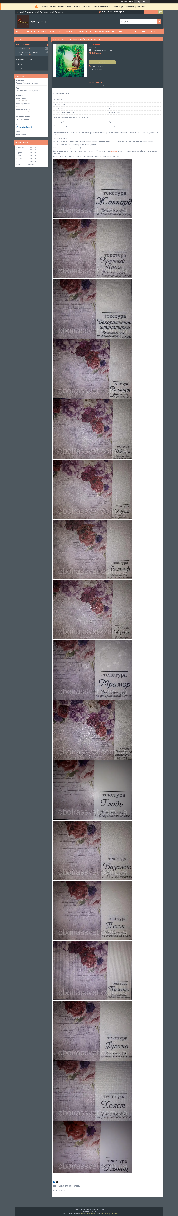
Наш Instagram (85, 32)
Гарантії (151, 32)
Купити (102, 62)
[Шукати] (159, 21)
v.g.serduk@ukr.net (25, 127)
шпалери (114, 151)
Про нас (19, 64)
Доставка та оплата (24, 60)
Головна (20, 32)
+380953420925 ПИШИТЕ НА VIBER (131, 32)
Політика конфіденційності (109, 1214)
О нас (52, 32)
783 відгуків (128, 2)
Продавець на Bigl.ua (89, 1211)
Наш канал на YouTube (105, 32)
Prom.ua (101, 1209)
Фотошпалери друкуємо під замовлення (30, 53)
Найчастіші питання (66, 32)
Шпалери (31, 32)
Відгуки (19, 68)
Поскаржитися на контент (90, 1214)
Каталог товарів (23, 45)
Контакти (42, 32)
